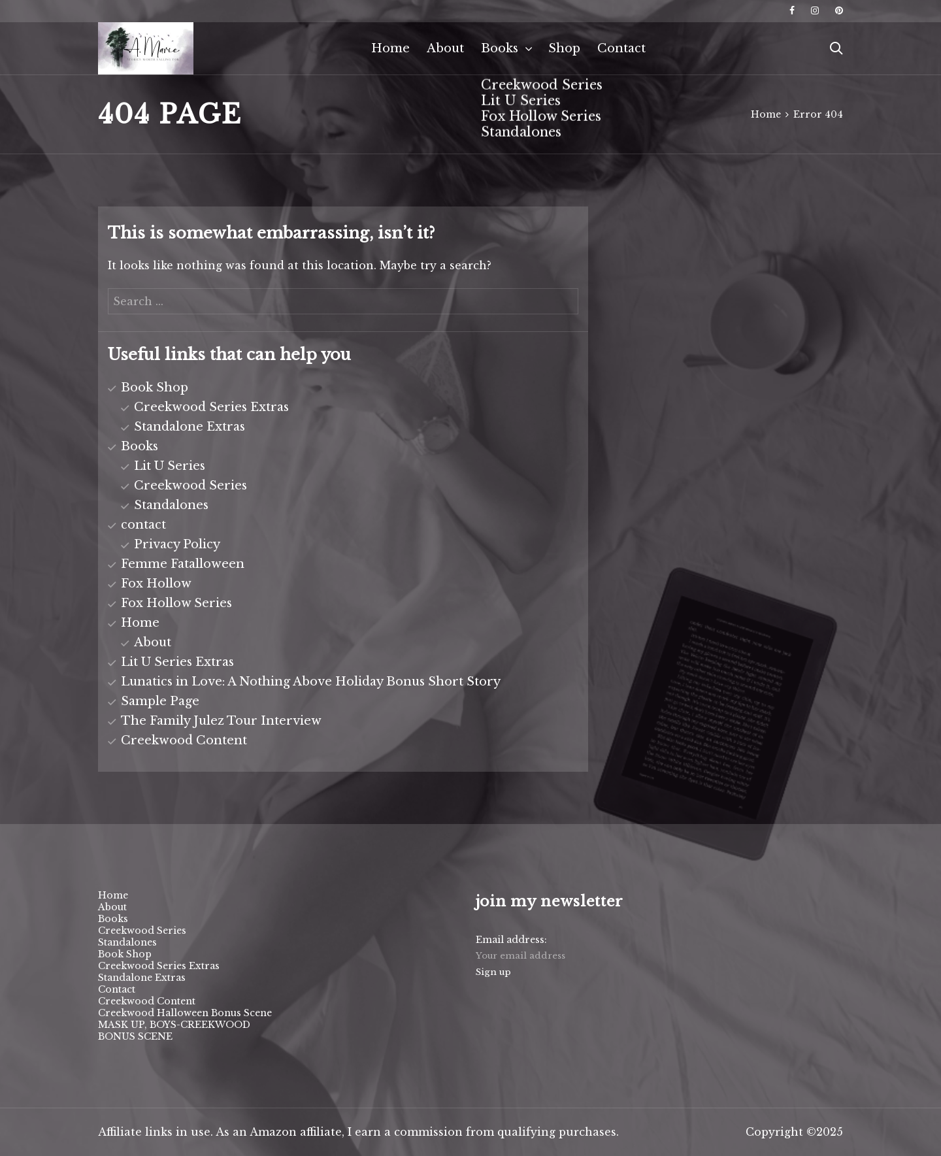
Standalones (171, 505)
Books (499, 48)
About (445, 48)
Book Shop (154, 387)
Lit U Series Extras (177, 662)
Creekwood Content (184, 740)
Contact (621, 48)
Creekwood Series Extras (211, 407)
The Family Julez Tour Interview (221, 721)
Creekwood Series (190, 485)
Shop (564, 48)
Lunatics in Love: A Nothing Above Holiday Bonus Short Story (311, 681)
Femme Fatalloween (182, 564)
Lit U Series (169, 466)
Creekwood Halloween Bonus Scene (185, 1013)
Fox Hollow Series (176, 603)
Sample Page (160, 701)
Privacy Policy (177, 544)
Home (390, 48)
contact (143, 525)
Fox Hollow (156, 583)
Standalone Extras (189, 427)
